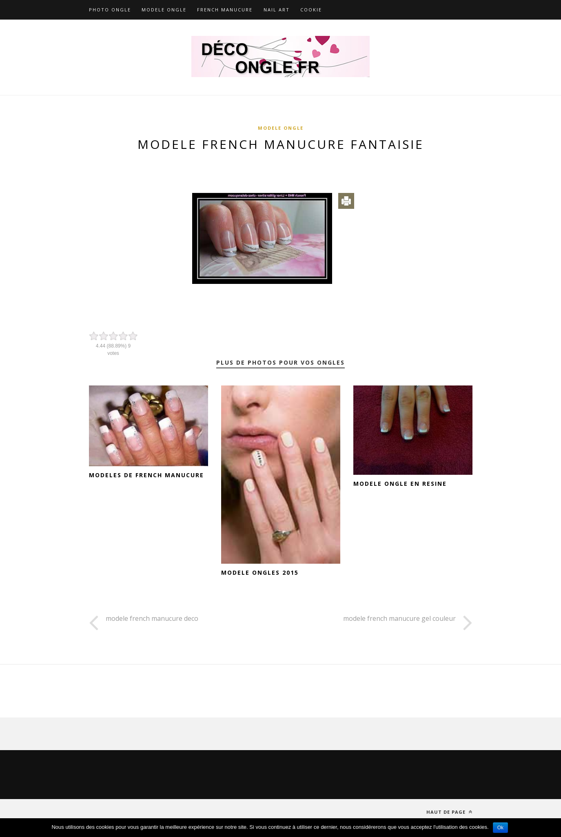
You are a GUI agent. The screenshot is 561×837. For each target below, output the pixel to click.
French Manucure (225, 10)
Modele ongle (164, 10)
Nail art (277, 10)
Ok (500, 827)
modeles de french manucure (146, 475)
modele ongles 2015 (260, 572)
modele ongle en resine (400, 483)
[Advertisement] (281, 168)
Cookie (311, 10)
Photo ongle (110, 10)
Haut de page (449, 812)
